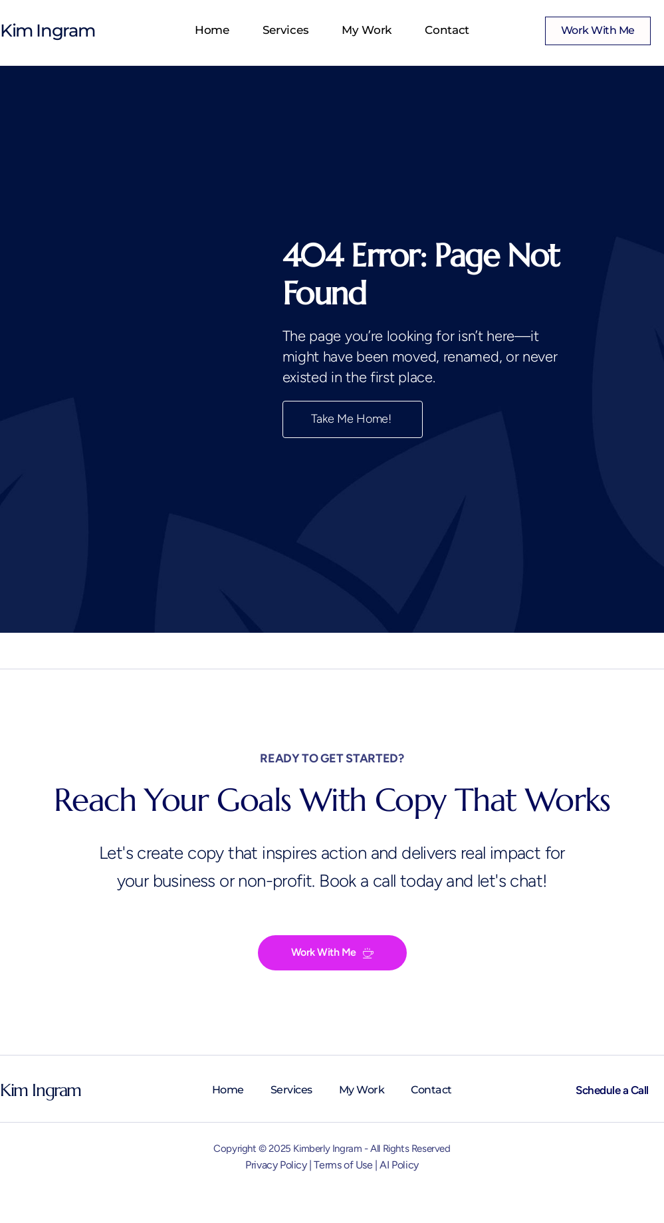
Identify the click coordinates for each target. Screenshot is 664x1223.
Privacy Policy (275, 1165)
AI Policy (399, 1165)
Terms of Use (343, 1165)
